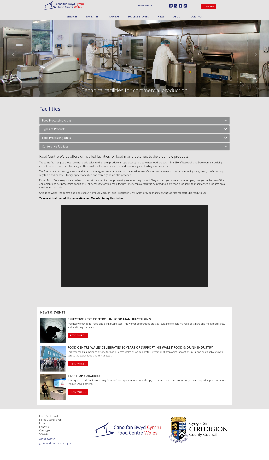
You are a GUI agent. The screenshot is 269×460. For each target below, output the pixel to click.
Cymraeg (208, 6)
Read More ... (78, 335)
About (177, 16)
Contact (197, 16)
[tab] (134, 120)
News (161, 16)
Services (72, 16)
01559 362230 (145, 5)
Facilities (92, 16)
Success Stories (138, 16)
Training (113, 16)
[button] (134, 120)
